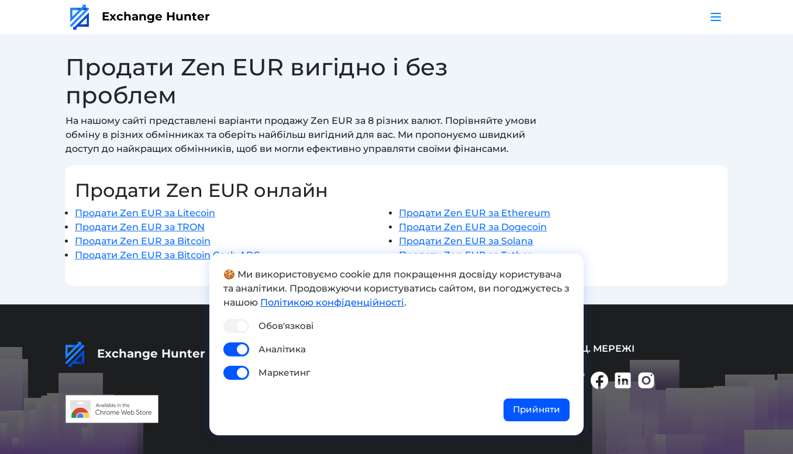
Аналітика (282, 349)
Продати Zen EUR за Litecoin (145, 213)
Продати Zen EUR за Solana (466, 241)
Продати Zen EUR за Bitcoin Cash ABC (167, 255)
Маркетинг (284, 372)
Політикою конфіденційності (332, 302)
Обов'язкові (285, 325)
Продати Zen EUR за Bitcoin (143, 241)
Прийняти (536, 409)
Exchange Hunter (140, 16)
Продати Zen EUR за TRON (140, 227)
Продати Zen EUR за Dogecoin (473, 227)
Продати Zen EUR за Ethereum (474, 213)
